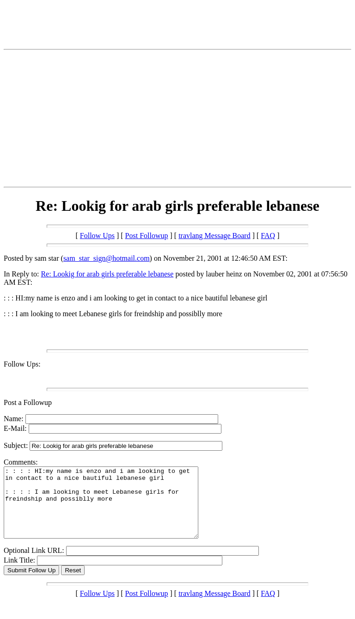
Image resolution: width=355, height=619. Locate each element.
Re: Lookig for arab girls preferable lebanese (107, 274)
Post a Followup (28, 402)
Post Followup (146, 235)
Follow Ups (97, 235)
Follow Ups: (22, 364)
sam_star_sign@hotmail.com (106, 258)
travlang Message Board (214, 235)
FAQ (268, 235)
